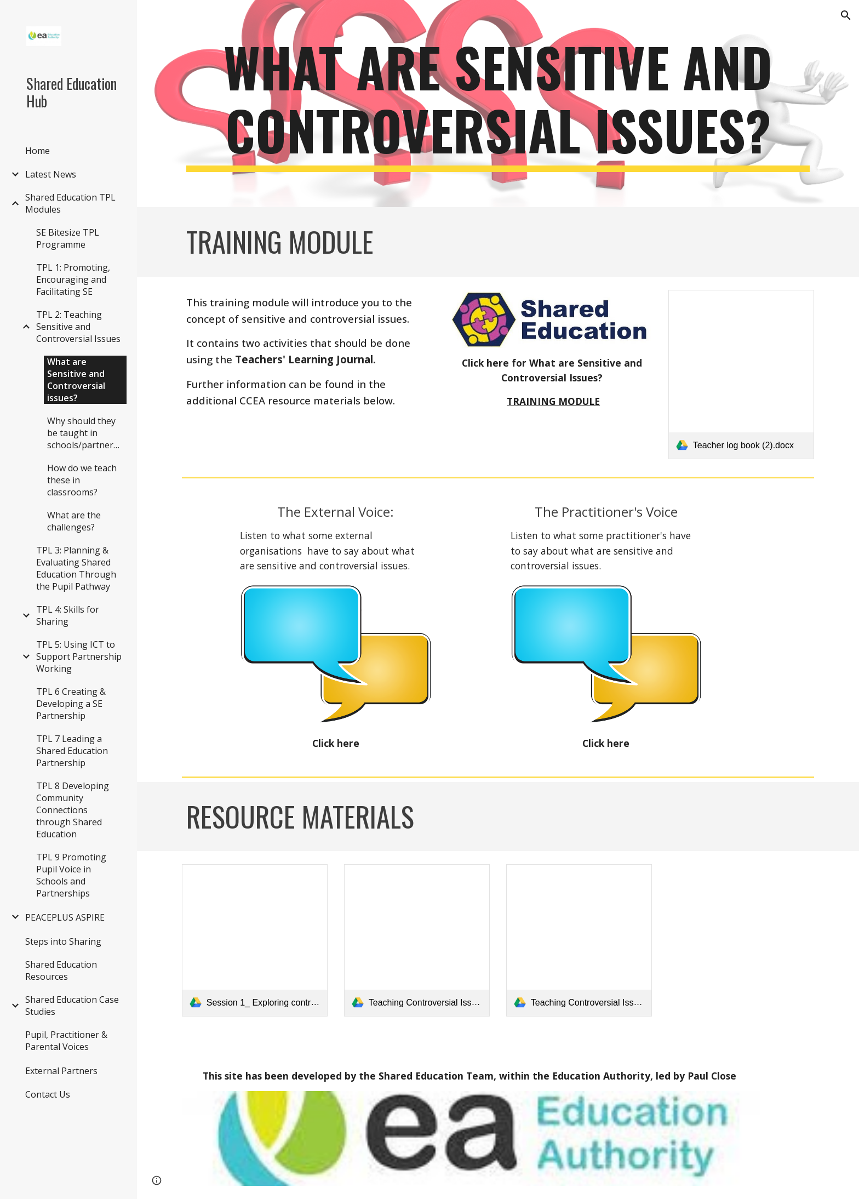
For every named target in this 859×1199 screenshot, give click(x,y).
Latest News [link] (50, 174)
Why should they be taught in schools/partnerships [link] (87, 433)
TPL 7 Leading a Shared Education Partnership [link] (72, 751)
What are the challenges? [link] (74, 521)
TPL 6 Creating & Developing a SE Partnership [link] (71, 704)
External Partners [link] (61, 1071)
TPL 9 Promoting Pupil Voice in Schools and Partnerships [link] (71, 875)
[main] (498, 103)
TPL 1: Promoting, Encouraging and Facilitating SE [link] (73, 279)
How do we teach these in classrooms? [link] (82, 480)
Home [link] (37, 151)
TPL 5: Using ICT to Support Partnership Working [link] (79, 656)
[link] (741, 374)
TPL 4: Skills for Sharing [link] (67, 615)
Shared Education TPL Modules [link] (70, 203)
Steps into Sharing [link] (63, 941)
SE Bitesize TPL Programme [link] (67, 238)
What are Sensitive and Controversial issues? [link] (76, 380)
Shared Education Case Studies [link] (72, 1006)
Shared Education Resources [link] (61, 970)
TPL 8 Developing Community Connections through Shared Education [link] (72, 810)
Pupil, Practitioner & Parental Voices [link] (66, 1041)
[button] (846, 15)
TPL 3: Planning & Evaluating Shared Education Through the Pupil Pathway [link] (76, 568)
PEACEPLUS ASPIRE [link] (65, 917)
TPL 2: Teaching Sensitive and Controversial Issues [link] (78, 327)
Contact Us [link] (47, 1094)
